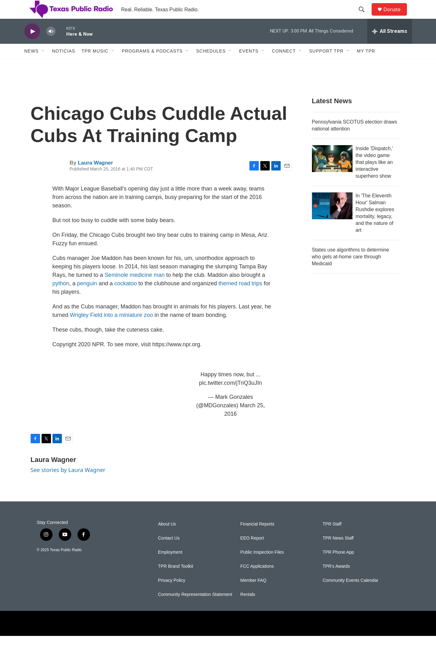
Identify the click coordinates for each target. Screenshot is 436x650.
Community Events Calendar (350, 594)
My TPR (366, 65)
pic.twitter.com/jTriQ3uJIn (230, 397)
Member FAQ (253, 594)
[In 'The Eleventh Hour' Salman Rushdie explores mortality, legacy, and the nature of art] (332, 219)
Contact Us (169, 552)
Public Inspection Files (262, 566)
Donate (396, 16)
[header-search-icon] (365, 16)
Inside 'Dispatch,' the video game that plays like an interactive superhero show (374, 176)
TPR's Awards (336, 580)
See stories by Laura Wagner (68, 484)
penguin (87, 297)
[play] (32, 45)
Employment (170, 566)
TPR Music (95, 65)
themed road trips (240, 297)
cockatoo (125, 297)
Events (248, 65)
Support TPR (326, 65)
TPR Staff (332, 538)
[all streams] (389, 45)
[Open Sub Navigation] (43, 65)
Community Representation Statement (195, 608)
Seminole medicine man (135, 289)
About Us (167, 538)
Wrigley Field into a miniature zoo (111, 329)
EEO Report (252, 552)
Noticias (63, 65)
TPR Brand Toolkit (175, 580)
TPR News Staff (338, 552)
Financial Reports (257, 538)
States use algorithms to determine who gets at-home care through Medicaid (350, 270)
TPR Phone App (338, 566)
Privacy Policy (171, 594)
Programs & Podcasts (152, 65)
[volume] (51, 45)
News (31, 65)
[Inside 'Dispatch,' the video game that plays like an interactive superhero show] (332, 172)
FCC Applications (257, 580)
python (61, 297)
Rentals (247, 608)
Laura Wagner (95, 177)
